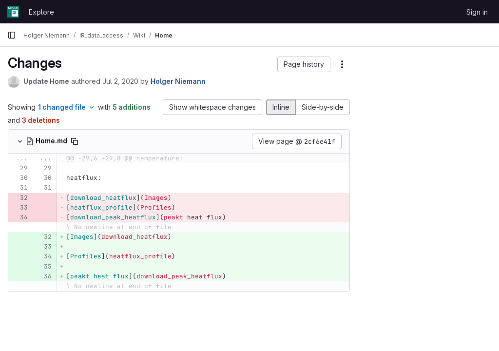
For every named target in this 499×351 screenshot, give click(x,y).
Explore (41, 12)
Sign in (477, 12)
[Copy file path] (74, 141)
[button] (303, 64)
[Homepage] (13, 12)
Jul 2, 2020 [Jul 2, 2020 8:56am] (120, 81)
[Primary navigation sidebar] (11, 35)
